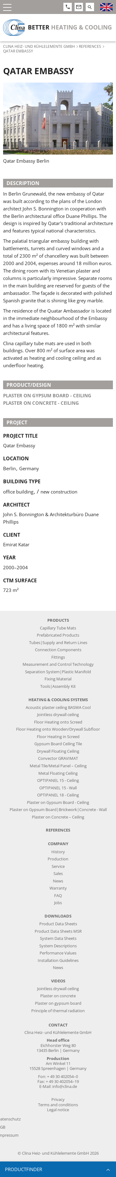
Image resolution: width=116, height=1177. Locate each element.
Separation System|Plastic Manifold (58, 671)
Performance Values (58, 953)
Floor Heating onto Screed (58, 722)
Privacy (58, 1099)
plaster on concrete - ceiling (41, 403)
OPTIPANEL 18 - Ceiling (58, 795)
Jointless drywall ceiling (58, 714)
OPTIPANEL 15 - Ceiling (58, 780)
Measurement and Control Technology (58, 664)
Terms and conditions (58, 1104)
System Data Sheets (58, 938)
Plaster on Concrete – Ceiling (58, 817)
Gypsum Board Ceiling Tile (58, 743)
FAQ (58, 895)
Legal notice (58, 1109)
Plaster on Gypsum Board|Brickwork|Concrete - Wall (58, 809)
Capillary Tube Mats (58, 628)
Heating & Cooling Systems (58, 699)
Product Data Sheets (58, 924)
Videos (58, 981)
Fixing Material (58, 679)
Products (58, 620)
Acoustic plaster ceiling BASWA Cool (58, 707)
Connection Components (58, 649)
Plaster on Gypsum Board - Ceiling (58, 802)
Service (58, 866)
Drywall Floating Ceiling (58, 751)
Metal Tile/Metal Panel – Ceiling (58, 766)
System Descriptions (58, 946)
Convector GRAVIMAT (58, 758)
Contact (58, 1025)
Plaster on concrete (58, 996)
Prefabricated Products (58, 635)
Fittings (58, 657)
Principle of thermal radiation (58, 1010)
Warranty (58, 888)
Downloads (58, 916)
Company (58, 843)
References (90, 46)
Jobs (58, 902)
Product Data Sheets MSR (58, 931)
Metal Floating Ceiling (58, 773)
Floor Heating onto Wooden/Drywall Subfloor (58, 729)
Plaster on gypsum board (58, 1003)
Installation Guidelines (58, 960)
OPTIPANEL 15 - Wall (58, 788)
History (58, 852)
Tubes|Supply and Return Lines (58, 642)
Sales (58, 873)
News (58, 881)
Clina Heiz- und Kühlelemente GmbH (39, 46)
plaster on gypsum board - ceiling (47, 395)
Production (58, 859)
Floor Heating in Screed (58, 736)
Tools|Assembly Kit (58, 686)
